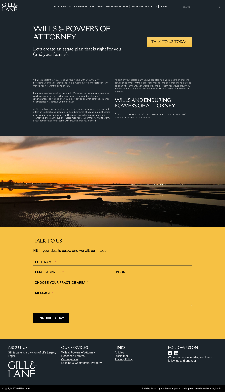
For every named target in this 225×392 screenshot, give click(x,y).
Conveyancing (140, 6)
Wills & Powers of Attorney (86, 6)
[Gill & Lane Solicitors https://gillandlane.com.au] (10, 7)
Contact (165, 6)
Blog (154, 6)
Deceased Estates (117, 6)
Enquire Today (51, 318)
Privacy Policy (123, 359)
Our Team (60, 6)
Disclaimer (121, 356)
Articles (119, 352)
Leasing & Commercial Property (81, 362)
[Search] (199, 7)
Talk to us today (169, 41)
